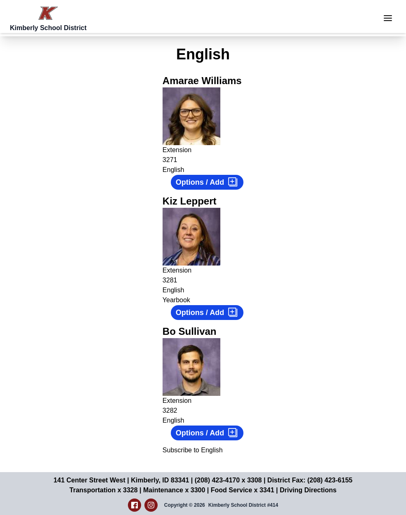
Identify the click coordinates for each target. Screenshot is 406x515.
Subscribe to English (193, 450)
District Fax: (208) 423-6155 (309, 480)
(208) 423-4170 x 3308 (228, 480)
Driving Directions (308, 490)
